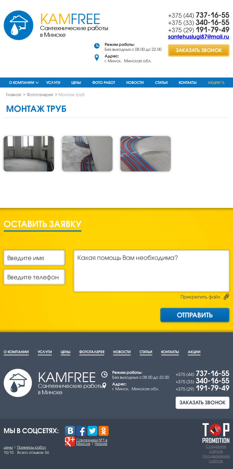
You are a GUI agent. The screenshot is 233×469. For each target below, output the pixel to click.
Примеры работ (31, 447)
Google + (70, 441)
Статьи (161, 82)
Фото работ (103, 82)
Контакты (188, 82)
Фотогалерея (40, 94)
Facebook (81, 431)
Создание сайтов (216, 448)
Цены (76, 82)
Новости (135, 82)
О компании (21, 82)
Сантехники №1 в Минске (91, 442)
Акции (194, 352)
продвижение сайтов (216, 458)
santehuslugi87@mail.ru (198, 36)
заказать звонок (199, 50)
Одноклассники (104, 431)
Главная (13, 94)
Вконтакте (70, 431)
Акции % (216, 82)
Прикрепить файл (200, 296)
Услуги (53, 82)
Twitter (92, 431)
